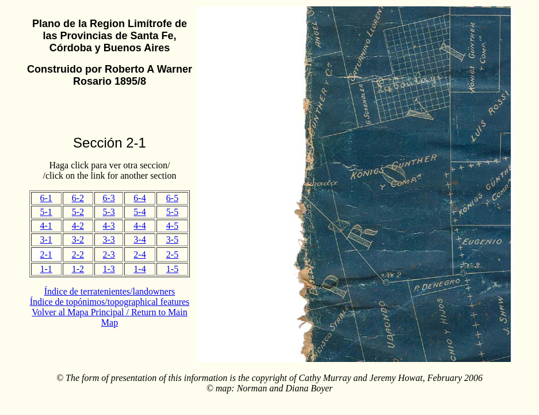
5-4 (139, 212)
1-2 (78, 269)
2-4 (139, 254)
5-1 (46, 212)
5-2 (78, 212)
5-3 (108, 212)
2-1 (46, 254)
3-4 (139, 239)
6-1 (46, 198)
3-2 (78, 239)
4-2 (78, 226)
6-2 (78, 198)
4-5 (172, 226)
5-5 (172, 212)
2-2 (78, 254)
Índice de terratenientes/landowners (109, 291)
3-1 (46, 239)
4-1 (46, 226)
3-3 (108, 239)
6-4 (139, 198)
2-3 (108, 254)
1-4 (139, 269)
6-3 (108, 198)
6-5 (172, 198)
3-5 (172, 239)
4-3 (108, 226)
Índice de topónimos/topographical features (110, 302)
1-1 (46, 269)
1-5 (172, 269)
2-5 (172, 254)
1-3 (108, 269)
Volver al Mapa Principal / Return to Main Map (109, 317)
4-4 (139, 226)
